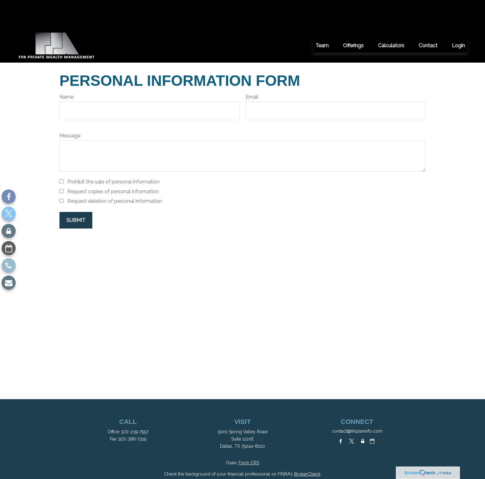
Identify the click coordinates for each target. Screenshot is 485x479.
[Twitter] (9, 214)
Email (252, 69)
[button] (322, 17)
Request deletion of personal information (114, 173)
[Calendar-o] (9, 248)
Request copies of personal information (113, 163)
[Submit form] (75, 192)
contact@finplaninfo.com (357, 402)
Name (66, 69)
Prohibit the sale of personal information (113, 154)
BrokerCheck (307, 445)
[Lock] (9, 231)
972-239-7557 (134, 403)
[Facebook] (9, 196)
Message (69, 108)
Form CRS (248, 434)
